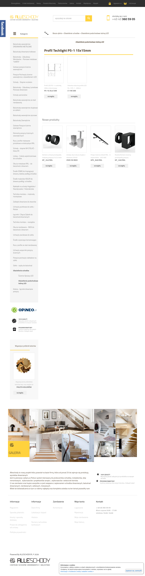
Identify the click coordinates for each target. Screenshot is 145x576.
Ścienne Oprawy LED (26, 275)
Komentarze (57, 507)
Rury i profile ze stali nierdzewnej (25, 245)
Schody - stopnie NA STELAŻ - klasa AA (24, 149)
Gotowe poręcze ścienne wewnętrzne (22, 68)
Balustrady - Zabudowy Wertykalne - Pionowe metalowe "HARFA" (25, 59)
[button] (115, 3)
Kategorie (24, 33)
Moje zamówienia (81, 517)
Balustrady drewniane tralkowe (24, 51)
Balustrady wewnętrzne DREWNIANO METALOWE (22, 45)
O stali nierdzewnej (28, 3)
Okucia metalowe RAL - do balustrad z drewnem (22, 164)
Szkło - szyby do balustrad (22, 265)
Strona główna (15, 3)
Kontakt (78, 3)
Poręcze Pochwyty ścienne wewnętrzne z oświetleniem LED (25, 75)
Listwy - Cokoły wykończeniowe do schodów (24, 157)
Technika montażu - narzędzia (24, 221)
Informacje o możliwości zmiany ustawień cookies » (77, 571)
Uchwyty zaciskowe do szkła (23, 234)
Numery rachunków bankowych (39, 523)
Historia (34, 517)
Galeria (72, 3)
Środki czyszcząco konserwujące (24, 239)
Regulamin (14, 507)
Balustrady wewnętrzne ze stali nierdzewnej (24, 101)
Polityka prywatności (18, 531)
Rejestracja (78, 512)
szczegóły (20, 392)
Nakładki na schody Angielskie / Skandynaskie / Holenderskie (24, 187)
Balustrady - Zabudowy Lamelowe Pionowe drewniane (25, 88)
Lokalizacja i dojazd (38, 512)
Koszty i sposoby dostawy (16, 518)
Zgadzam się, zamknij (133, 571)
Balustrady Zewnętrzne (21, 120)
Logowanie (78, 507)
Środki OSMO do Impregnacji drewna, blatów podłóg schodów (25, 172)
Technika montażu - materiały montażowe (24, 195)
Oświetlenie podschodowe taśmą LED (28, 282)
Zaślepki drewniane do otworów (24, 201)
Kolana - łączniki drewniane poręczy (23, 290)
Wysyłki (95, 3)
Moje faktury (79, 521)
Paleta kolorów (62, 3)
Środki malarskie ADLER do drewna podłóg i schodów (23, 180)
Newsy (39, 3)
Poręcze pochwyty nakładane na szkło (24, 259)
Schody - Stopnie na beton (22, 82)
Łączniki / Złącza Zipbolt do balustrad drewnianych (23, 215)
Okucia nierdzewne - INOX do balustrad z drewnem (23, 228)
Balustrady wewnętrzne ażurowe (25, 115)
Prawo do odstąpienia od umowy (18, 525)
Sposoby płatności (17, 512)
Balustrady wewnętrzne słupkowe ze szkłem (25, 108)
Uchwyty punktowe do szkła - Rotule (24, 208)
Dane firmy (35, 507)
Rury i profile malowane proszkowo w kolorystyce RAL (24, 142)
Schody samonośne (20, 94)
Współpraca (87, 3)
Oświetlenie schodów (21, 270)
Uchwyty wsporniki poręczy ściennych (23, 251)
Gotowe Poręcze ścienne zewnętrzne (22, 126)
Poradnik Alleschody (49, 3)
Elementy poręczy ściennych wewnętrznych (23, 134)
